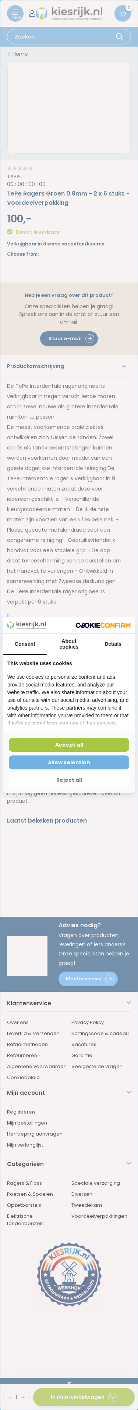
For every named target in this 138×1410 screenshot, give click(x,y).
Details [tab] (113, 644)
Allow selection (69, 762)
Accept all (69, 744)
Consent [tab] (25, 644)
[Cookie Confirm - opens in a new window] (103, 625)
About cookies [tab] (68, 644)
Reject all (69, 780)
